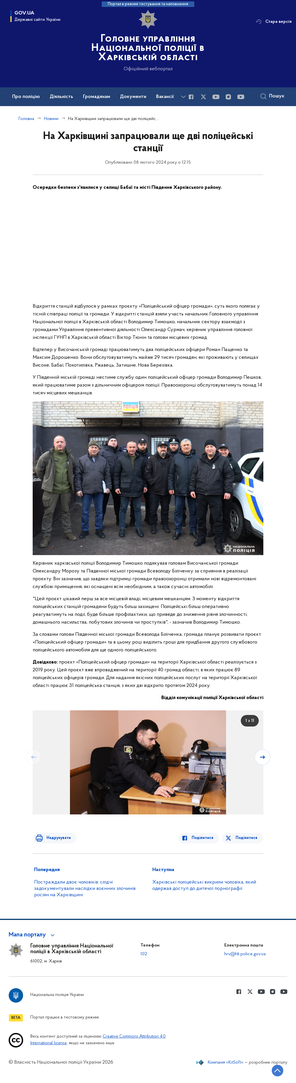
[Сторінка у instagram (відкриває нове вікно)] (228, 97)
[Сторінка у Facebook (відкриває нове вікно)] (191, 97)
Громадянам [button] (101, 97)
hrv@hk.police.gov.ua (244, 953)
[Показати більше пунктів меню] (183, 96)
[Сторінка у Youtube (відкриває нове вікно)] (216, 97)
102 (143, 953)
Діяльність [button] (64, 97)
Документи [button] (138, 97)
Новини (52, 118)
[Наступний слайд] (263, 756)
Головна (26, 118)
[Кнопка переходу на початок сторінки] (274, 1070)
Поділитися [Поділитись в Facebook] (205, 838)
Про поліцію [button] (26, 97)
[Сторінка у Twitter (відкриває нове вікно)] (203, 97)
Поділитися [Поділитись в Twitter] (247, 838)
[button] (34, 934)
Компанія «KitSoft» (224, 1068)
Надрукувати (56, 838)
